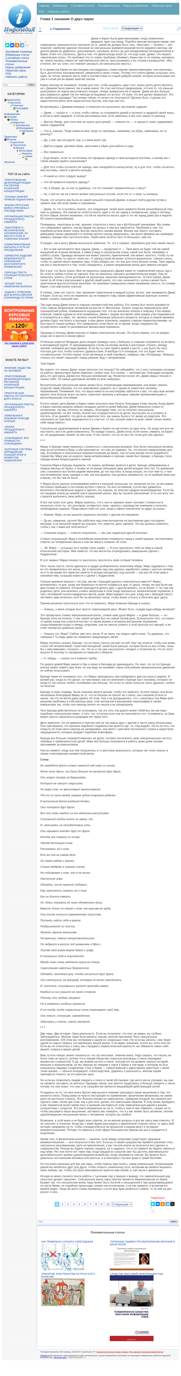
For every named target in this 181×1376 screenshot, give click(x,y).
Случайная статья (17, 57)
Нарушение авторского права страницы (112, 1352)
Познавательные (109, 5)
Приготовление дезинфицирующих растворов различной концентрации (17, 186)
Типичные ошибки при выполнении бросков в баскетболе (142, 1243)
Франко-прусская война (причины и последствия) (16, 208)
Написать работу (16, 76)
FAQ (8, 73)
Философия (25, 150)
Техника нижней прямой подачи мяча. (19, 198)
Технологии (19, 145)
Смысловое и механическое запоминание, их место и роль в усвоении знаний (16, 233)
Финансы (27, 153)
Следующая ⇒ (132, 28)
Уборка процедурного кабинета (14, 429)
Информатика (12, 114)
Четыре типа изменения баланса (18, 285)
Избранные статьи (17, 54)
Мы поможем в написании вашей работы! (146, 1352)
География (22, 108)
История (11, 116)
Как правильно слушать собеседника (67, 1241)
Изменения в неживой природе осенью (16, 418)
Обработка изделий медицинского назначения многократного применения (18, 261)
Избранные (60, 5)
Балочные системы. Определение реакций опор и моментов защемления (18, 455)
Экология (9, 162)
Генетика (18, 105)
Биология (15, 102)
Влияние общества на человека (17, 369)
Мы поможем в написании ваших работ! (19, 344)
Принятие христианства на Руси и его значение (68, 1275)
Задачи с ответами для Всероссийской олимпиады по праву (18, 295)
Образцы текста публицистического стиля (18, 275)
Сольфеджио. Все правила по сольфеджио (16, 441)
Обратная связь (15, 70)
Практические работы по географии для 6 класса (19, 396)
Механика (27, 130)
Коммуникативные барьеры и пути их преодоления (17, 247)
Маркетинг (19, 122)
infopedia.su (45, 1356)
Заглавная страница (18, 51)
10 (108, 1204)
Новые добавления (17, 67)
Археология (13, 99)
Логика (14, 119)
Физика (20, 147)
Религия (11, 139)
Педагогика (10, 136)
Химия (28, 156)
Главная (44, 5)
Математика (23, 125)
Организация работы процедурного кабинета (19, 219)
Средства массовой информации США (136, 1273)
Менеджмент (26, 128)
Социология (17, 142)
